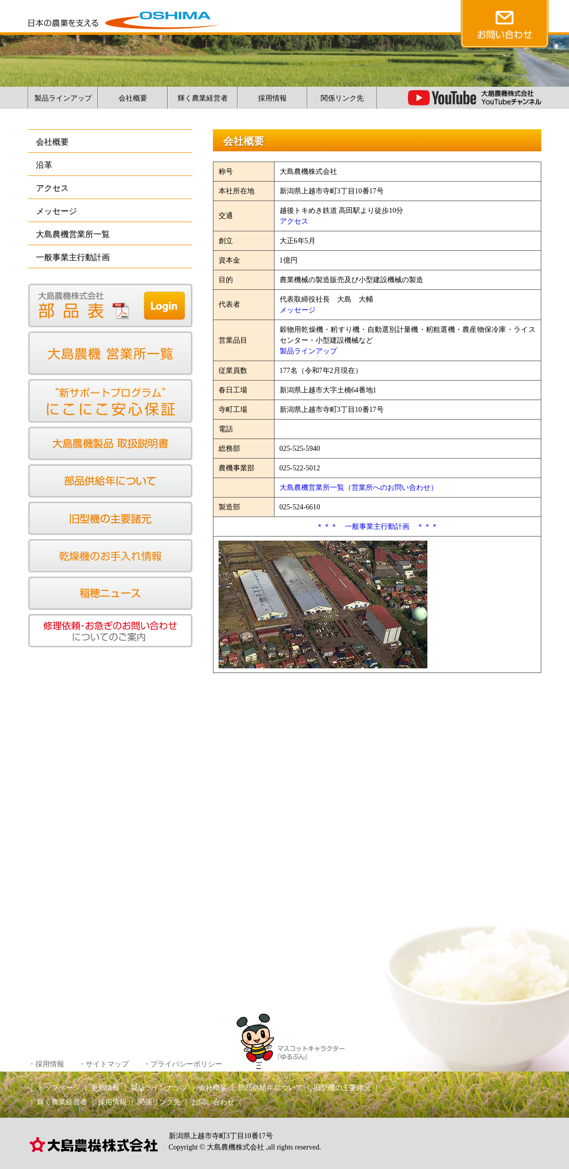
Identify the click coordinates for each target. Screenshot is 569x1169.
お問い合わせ (212, 1102)
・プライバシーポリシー (182, 1064)
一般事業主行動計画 (73, 257)
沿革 (44, 165)
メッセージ (56, 211)
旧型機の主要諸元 (342, 1088)
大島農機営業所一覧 (73, 234)
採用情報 (272, 98)
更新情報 (105, 1088)
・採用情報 (46, 1064)
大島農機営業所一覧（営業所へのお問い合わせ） (359, 487)
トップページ (58, 1088)
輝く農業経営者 (203, 98)
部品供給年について (270, 1088)
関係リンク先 (342, 98)
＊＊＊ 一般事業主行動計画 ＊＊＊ (377, 526)
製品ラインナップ (159, 1088)
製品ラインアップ (63, 98)
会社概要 (133, 98)
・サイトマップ (104, 1064)
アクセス (52, 188)
